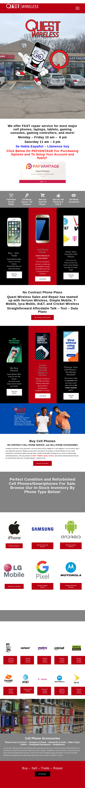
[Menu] (76, 8)
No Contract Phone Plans (42, 292)
